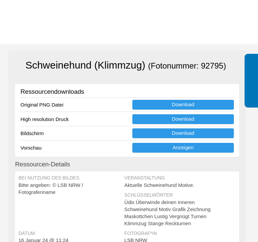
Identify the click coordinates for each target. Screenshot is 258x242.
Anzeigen (183, 147)
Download (183, 104)
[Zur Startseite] (40, 22)
